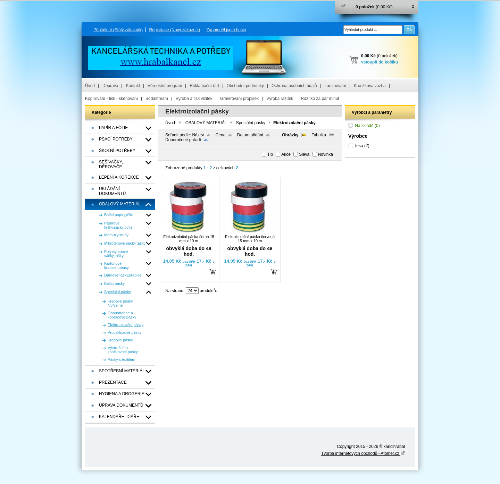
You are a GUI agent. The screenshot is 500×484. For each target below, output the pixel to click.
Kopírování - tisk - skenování (111, 98)
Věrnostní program (165, 85)
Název (198, 135)
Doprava (110, 85)
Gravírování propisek (239, 98)
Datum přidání (250, 135)
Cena (221, 135)
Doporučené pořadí (183, 139)
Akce (286, 154)
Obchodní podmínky (245, 85)
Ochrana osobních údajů (294, 85)
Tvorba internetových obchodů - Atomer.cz (363, 453)
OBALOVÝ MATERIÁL (206, 122)
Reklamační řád (204, 85)
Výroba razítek (279, 98)
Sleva (304, 154)
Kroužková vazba (370, 85)
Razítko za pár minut (320, 98)
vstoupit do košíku (379, 62)
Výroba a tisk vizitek (194, 98)
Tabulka (319, 135)
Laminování (335, 85)
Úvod (90, 85)
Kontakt (133, 85)
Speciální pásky (250, 122)
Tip (270, 154)
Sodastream (156, 98)
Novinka (325, 154)
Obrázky (290, 135)
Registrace (174, 29)
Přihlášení (118, 29)
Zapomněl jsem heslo (226, 29)
